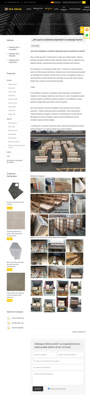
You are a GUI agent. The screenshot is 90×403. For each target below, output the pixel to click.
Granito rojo (11, 96)
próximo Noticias (77, 332)
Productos (38, 9)
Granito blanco (12, 84)
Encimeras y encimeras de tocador (14, 161)
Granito (9, 80)
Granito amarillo (12, 99)
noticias (48, 9)
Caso (56, 9)
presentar (38, 389)
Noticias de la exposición (14, 61)
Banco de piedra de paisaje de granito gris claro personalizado (15, 264)
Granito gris (11, 88)
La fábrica (63, 9)
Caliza (9, 152)
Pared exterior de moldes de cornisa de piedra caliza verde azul (15, 295)
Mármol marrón (12, 130)
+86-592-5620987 (17, 328)
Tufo (8, 156)
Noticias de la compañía (26, 24)
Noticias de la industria (14, 55)
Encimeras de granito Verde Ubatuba (15, 203)
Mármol (9, 119)
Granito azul (11, 110)
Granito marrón (12, 103)
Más (9, 208)
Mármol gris (11, 127)
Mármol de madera (13, 142)
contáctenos (75, 9)
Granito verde (12, 107)
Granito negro (12, 92)
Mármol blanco (12, 123)
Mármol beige (12, 134)
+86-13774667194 (30, 2)
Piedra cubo (11, 114)
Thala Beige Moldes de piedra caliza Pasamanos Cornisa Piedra (14, 233)
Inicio (29, 9)
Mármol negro (12, 138)
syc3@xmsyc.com (13, 2)
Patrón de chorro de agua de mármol (16, 146)
